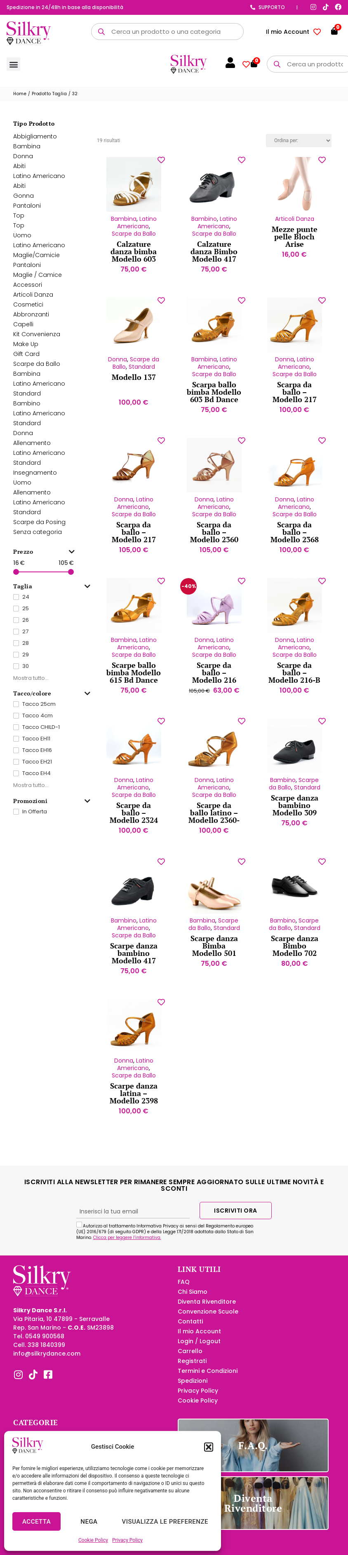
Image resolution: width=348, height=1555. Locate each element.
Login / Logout (199, 1346)
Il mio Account (287, 32)
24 (25, 602)
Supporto (272, 7)
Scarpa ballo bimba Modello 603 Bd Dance (214, 396)
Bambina (26, 151)
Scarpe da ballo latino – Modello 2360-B (214, 821)
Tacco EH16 (37, 755)
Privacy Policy (127, 1540)
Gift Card (26, 359)
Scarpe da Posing (39, 527)
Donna (23, 161)
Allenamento (32, 448)
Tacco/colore (51, 698)
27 (25, 636)
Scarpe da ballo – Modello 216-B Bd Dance (294, 681)
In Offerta (34, 816)
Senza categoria (37, 537)
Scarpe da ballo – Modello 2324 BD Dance (134, 821)
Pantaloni (27, 210)
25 (25, 613)
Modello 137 (134, 382)
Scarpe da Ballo (36, 369)
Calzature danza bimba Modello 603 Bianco (134, 260)
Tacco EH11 (36, 743)
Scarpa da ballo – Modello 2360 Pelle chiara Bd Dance (214, 544)
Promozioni (51, 806)
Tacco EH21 (37, 766)
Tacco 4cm (37, 720)
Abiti (19, 171)
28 (25, 648)
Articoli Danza (33, 299)
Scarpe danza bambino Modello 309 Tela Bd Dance (294, 814)
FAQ (184, 1287)
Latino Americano (39, 181)
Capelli (23, 329)
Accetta (36, 1521)
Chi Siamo (192, 1297)
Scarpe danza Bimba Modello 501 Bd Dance (214, 954)
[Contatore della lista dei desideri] (317, 31)
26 (25, 625)
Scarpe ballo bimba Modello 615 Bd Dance (133, 677)
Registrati (192, 1366)
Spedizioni (192, 1386)
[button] (209, 1447)
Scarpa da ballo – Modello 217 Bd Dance (295, 400)
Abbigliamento (35, 141)
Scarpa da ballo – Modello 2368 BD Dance (294, 541)
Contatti (190, 1326)
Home (19, 99)
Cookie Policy (93, 1540)
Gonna (23, 201)
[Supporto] (252, 7)
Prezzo (44, 556)
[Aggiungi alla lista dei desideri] (161, 165)
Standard (27, 398)
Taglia (51, 591)
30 (25, 671)
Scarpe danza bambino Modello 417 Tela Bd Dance (133, 962)
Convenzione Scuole (208, 1316)
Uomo (22, 240)
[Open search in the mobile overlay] (167, 31)
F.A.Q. (253, 1450)
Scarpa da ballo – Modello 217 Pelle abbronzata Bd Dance (134, 548)
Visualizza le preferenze (165, 1521)
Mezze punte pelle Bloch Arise (294, 241)
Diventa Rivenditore (207, 1306)
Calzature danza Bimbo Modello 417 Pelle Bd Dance (214, 260)
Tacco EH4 (36, 778)
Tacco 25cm (39, 709)
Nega (88, 1521)
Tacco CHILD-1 (41, 732)
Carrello (190, 1356)
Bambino (26, 408)
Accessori (27, 290)
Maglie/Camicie (36, 260)
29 (25, 659)
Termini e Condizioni (207, 1376)
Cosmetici (28, 309)
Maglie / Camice (37, 280)
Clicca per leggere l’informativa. (127, 1242)
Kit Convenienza (36, 339)
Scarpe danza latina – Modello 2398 (134, 1098)
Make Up (25, 349)
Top (18, 220)
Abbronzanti (31, 319)
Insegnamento (35, 477)
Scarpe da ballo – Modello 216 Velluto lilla (214, 681)
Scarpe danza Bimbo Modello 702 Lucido (294, 954)
